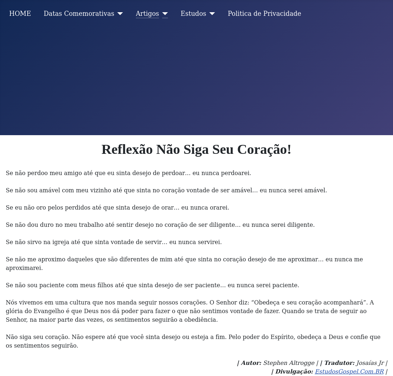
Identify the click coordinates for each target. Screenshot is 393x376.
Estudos (193, 13)
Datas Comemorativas (79, 13)
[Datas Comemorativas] (118, 13)
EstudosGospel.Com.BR (349, 371)
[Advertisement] (196, 81)
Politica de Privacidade (264, 13)
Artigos (147, 13)
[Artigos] (163, 13)
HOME (20, 13)
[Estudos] (210, 13)
